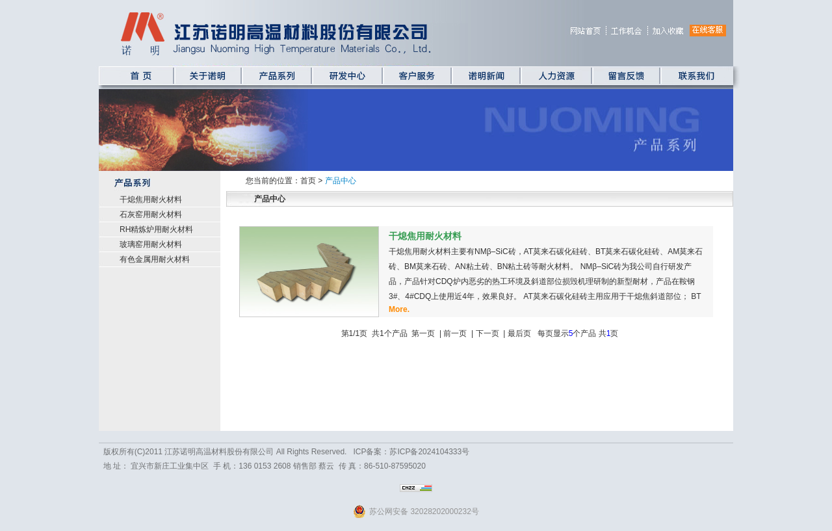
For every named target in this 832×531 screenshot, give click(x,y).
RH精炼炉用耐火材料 (156, 229)
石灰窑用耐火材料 (151, 214)
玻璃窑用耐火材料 (151, 244)
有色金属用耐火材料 (155, 259)
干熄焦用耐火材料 (151, 199)
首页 (308, 180)
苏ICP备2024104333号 (429, 451)
